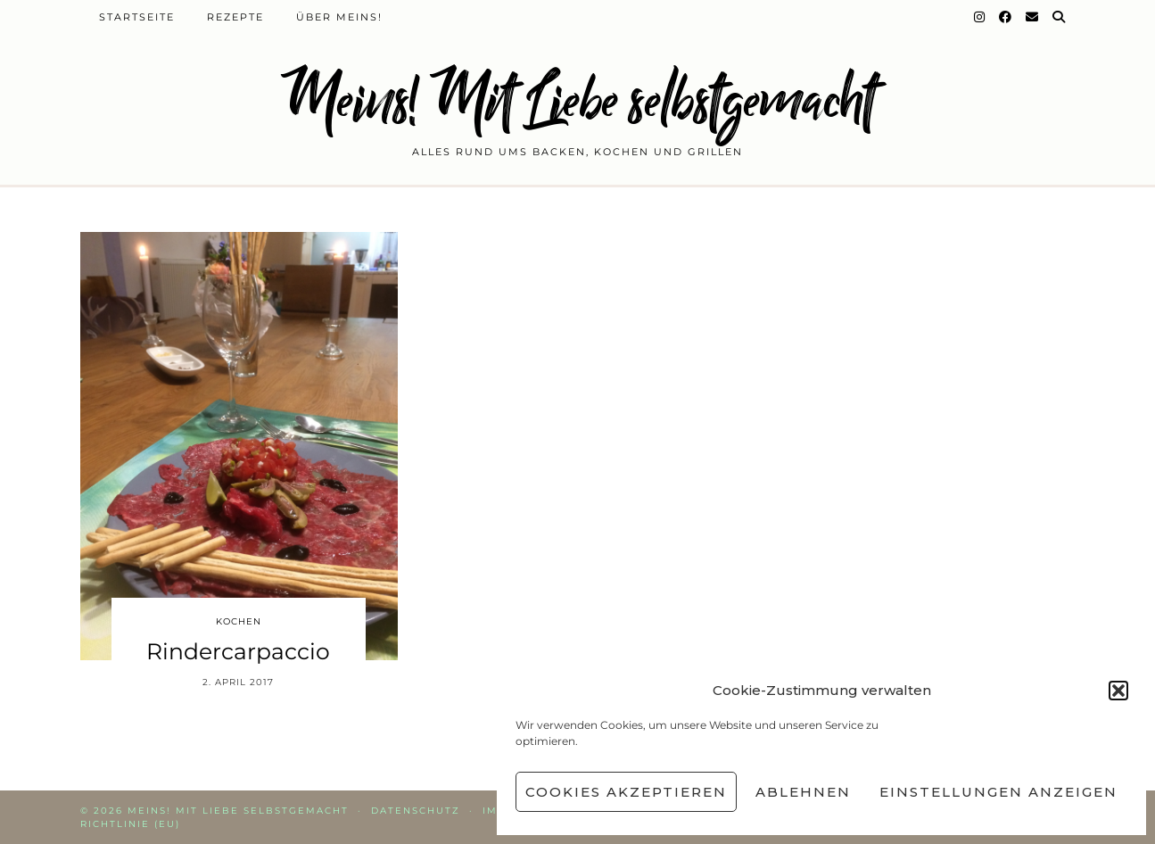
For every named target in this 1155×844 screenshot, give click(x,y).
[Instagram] (980, 17)
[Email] (1033, 17)
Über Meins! (339, 17)
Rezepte (235, 17)
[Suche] (1059, 17)
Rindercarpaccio (238, 651)
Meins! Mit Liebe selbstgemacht (578, 100)
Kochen (238, 621)
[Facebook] (1006, 17)
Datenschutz (415, 810)
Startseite (137, 17)
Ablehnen (803, 791)
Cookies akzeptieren (626, 791)
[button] (1118, 690)
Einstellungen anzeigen (998, 791)
